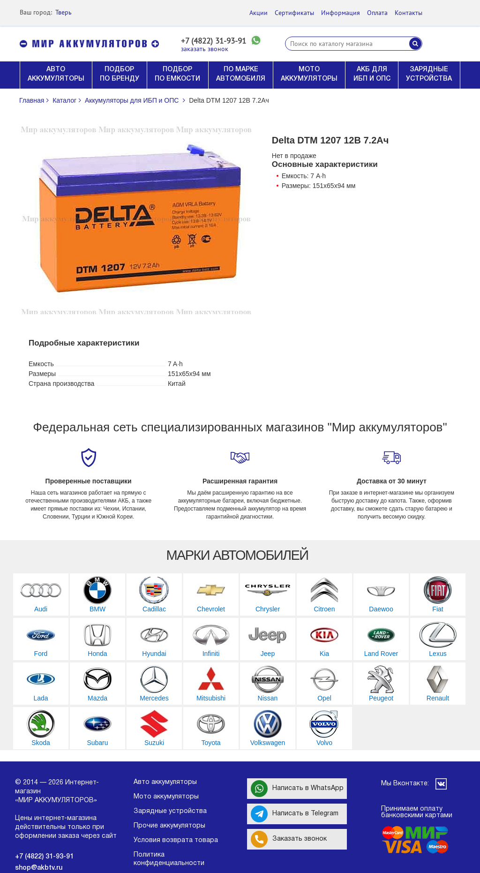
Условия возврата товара (176, 840)
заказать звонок (204, 49)
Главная (31, 100)
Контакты (408, 12)
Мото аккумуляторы (166, 797)
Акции (258, 12)
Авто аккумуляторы (165, 782)
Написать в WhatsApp (297, 788)
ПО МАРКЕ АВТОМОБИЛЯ (240, 74)
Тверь (63, 12)
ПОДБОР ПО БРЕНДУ (119, 74)
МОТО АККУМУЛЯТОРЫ (309, 74)
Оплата (377, 12)
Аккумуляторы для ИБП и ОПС (132, 100)
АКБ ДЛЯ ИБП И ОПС (371, 74)
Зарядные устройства (170, 811)
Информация (340, 12)
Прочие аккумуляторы (169, 826)
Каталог (64, 100)
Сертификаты (294, 12)
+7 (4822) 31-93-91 (213, 41)
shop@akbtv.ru (38, 868)
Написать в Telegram (294, 813)
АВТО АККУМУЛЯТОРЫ (56, 74)
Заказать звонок (289, 839)
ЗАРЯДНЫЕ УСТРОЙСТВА (429, 74)
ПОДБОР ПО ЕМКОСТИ (177, 74)
